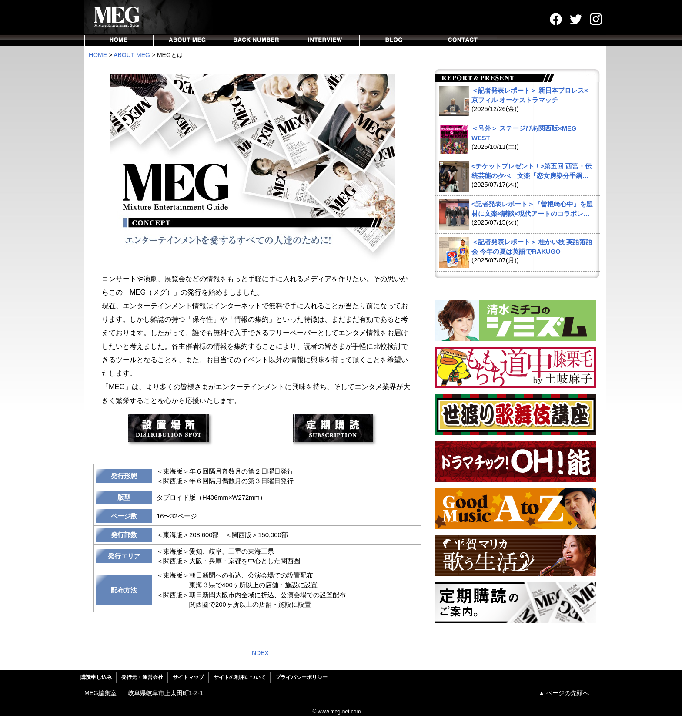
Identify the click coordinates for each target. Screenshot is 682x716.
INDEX (259, 652)
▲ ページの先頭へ (563, 692)
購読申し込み (96, 677)
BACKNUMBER (256, 40)
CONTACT (462, 40)
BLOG (394, 40)
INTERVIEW (325, 40)
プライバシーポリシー (301, 677)
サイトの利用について (240, 677)
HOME (119, 40)
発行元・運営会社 (142, 677)
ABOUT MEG (188, 40)
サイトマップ (188, 677)
